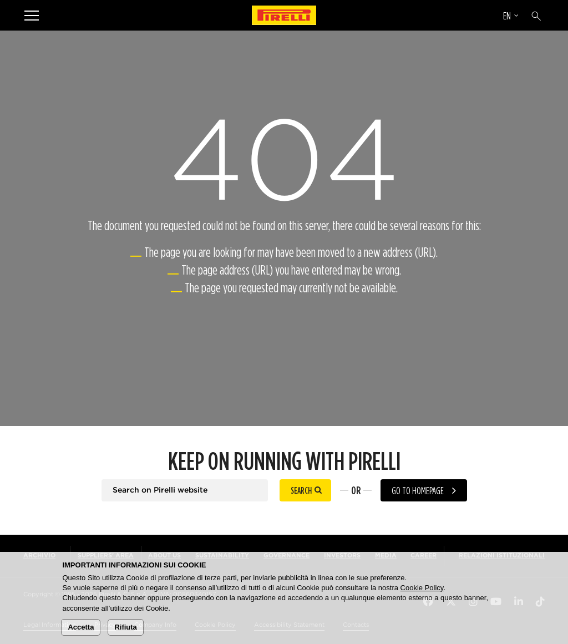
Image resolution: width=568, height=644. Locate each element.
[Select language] (511, 17)
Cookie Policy (422, 588)
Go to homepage (418, 490)
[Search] (536, 16)
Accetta (81, 627)
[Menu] (31, 15)
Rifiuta (125, 627)
